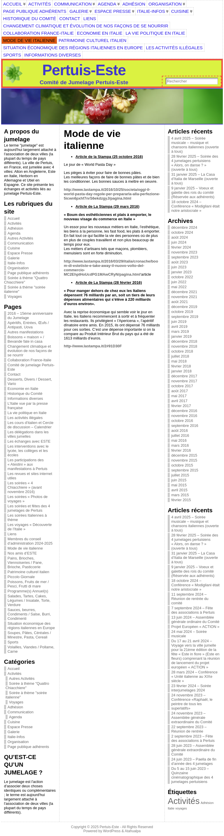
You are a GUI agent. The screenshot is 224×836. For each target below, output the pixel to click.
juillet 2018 (180, 356)
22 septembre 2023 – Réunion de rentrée (188, 729)
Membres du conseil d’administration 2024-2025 (30, 541)
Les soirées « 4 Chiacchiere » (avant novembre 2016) (25, 487)
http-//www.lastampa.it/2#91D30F (93, 346)
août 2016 (179, 430)
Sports (13, 642)
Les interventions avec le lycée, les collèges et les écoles (28, 450)
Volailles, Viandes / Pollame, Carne (31, 649)
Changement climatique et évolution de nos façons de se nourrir (30, 350)
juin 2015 (178, 480)
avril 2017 (179, 401)
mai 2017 (179, 396)
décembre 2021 (184, 292)
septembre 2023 (184, 257)
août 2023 (179, 262)
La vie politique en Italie (27, 413)
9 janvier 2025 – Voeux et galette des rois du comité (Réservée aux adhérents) (192, 192)
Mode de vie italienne (25, 548)
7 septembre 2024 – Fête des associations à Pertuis (193, 610)
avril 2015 (179, 490)
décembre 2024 (184, 227)
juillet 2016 (180, 435)
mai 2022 (179, 287)
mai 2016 (179, 440)
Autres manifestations (25, 332)
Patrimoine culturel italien (28, 572)
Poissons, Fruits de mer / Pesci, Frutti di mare (28, 584)
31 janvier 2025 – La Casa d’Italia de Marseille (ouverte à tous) (194, 178)
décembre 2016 (184, 411)
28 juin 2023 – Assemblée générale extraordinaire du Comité (193, 749)
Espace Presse (20, 253)
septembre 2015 (184, 470)
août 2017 (179, 391)
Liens (12, 534)
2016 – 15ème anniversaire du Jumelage (30, 315)
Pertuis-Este (84, 70)
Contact (14, 374)
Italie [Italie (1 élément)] (171, 808)
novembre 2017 (184, 381)
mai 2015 (179, 485)
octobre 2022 (182, 277)
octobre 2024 (182, 232)
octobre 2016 (182, 420)
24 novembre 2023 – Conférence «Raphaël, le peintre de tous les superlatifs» (192, 701)
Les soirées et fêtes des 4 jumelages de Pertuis (29, 508)
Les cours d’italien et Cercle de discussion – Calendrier (30, 424)
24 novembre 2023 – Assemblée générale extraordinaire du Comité (191, 717)
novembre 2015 (184, 460)
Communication (21, 243)
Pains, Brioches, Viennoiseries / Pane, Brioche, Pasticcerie (25, 562)
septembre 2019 (184, 316)
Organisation (18, 268)
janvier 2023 (181, 272)
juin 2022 (178, 282)
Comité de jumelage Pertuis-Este (31, 367)
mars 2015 (180, 495)
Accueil (14, 218)
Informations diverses (25, 398)
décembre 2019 (184, 307)
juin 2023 (178, 267)
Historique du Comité (25, 393)
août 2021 (179, 302)
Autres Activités (20, 238)
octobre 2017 (182, 386)
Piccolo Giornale (21, 577)
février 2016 (181, 450)
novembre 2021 (184, 297)
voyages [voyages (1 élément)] (181, 808)
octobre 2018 (182, 351)
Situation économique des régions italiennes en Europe (31, 625)
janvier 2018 (181, 371)
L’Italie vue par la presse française (28, 405)
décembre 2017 (184, 376)
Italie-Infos (16, 263)
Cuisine (14, 248)
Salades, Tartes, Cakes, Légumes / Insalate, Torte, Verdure (29, 600)
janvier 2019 (181, 336)
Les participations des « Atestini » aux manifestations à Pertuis (28, 464)
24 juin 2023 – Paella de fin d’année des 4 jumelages (193, 761)
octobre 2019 (182, 311)
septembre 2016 (184, 425)
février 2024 (181, 247)
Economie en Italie (23, 388)
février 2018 (181, 366)
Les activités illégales (25, 418)
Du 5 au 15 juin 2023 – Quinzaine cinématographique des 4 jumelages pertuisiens (192, 775)
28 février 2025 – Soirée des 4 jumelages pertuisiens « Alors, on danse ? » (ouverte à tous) (194, 163)
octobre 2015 (182, 465)
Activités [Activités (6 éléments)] (184, 801)
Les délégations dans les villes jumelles (28, 434)
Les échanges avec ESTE (29, 441)
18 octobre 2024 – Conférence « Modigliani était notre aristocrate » (195, 206)
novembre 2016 (184, 415)
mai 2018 (179, 361)
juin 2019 (178, 321)
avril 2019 (179, 326)
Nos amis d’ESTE (22, 553)
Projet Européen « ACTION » (195, 626)
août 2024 (179, 237)
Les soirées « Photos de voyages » (28, 498)
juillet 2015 (180, 475)
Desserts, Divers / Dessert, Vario (30, 381)
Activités (15, 223)
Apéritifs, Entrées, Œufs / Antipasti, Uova (28, 325)
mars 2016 (180, 445)
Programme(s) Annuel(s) (28, 591)
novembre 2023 (184, 252)
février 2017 (181, 406)
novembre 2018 (184, 346)
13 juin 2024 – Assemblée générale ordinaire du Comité (195, 619)
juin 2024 (178, 242)
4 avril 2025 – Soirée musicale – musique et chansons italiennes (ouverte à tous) (195, 145)
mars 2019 (180, 331)
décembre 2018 (184, 341)
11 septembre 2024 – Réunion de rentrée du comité (189, 598)
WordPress (111, 831)
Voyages (15, 296)
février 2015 (181, 500)
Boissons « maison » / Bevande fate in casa (26, 339)
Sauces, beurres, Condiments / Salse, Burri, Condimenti (29, 614)
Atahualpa (133, 831)
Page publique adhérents (28, 273)
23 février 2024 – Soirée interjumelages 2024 (191, 688)
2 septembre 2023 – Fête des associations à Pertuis (193, 738)
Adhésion (15, 228)
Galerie (14, 258)
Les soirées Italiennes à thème (27, 517)
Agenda (14, 233)
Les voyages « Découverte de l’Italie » (30, 526)
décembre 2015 (184, 455)
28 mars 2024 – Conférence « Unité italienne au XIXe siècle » (194, 676)
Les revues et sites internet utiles (30, 475)
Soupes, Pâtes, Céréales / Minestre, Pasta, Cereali (29, 635)
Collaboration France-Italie (29, 360)
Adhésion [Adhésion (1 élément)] (207, 803)
